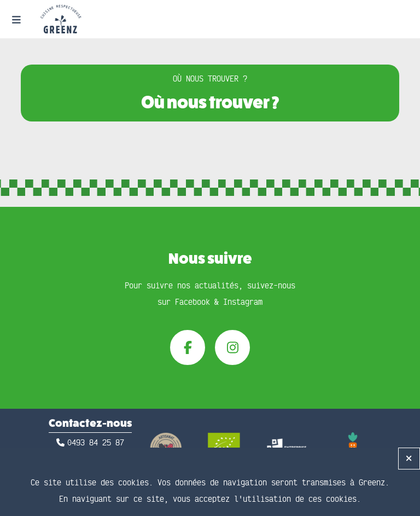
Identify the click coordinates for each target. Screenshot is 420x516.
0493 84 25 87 (95, 443)
